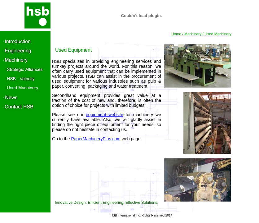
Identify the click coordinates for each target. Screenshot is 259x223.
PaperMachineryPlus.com (96, 138)
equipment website (104, 114)
